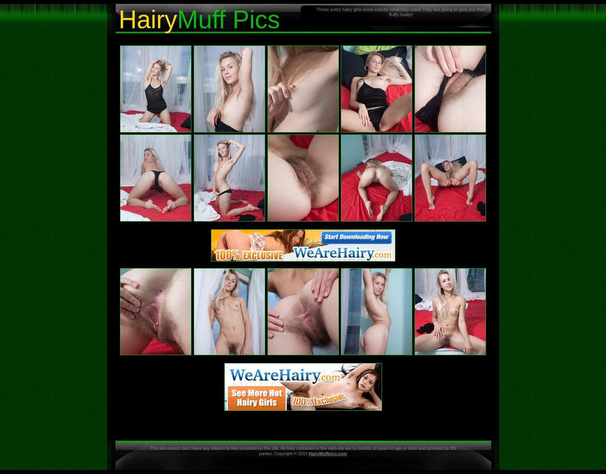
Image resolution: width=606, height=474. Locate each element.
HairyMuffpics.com (328, 453)
